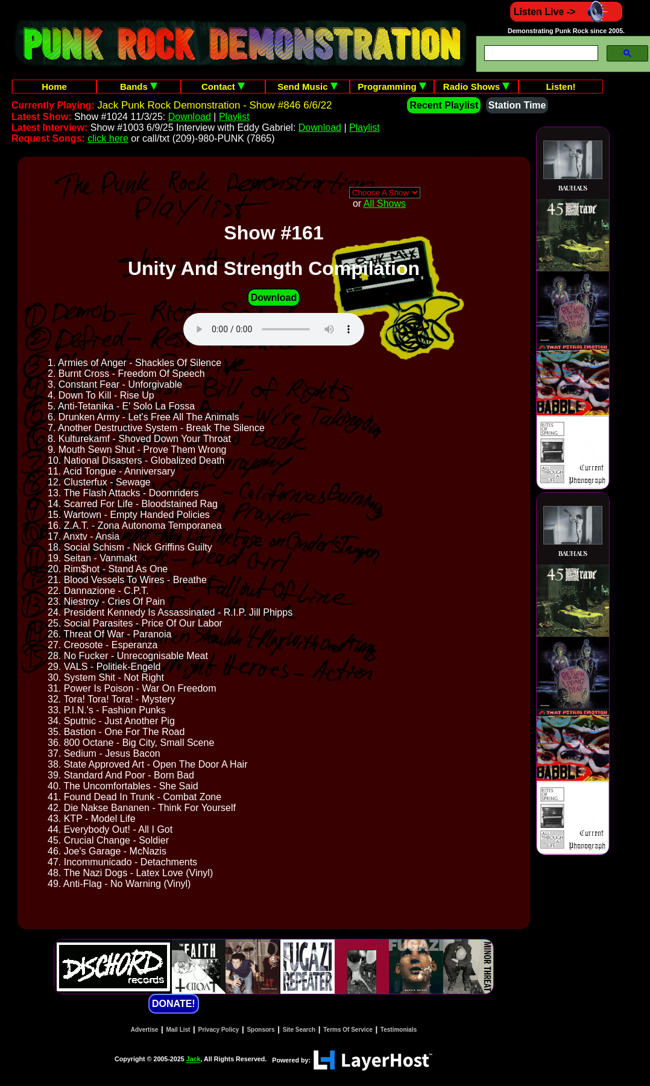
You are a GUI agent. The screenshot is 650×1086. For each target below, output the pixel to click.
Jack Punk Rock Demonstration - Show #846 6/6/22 (214, 105)
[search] (540, 53)
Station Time (517, 105)
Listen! (560, 86)
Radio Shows (476, 86)
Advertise (145, 1029)
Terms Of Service (348, 1029)
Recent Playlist (443, 105)
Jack (193, 1059)
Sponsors (260, 1029)
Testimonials (398, 1029)
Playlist (234, 117)
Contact (223, 86)
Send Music (307, 86)
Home (54, 86)
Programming (392, 86)
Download (189, 117)
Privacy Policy (218, 1029)
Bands (138, 86)
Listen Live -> (566, 12)
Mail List (178, 1029)
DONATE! (173, 1004)
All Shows (385, 203)
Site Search (299, 1029)
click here (107, 138)
